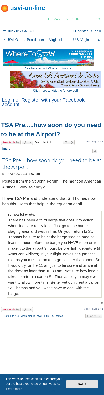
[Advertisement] (52, 347)
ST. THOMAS (50, 19)
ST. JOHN (72, 19)
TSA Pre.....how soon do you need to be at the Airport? (51, 129)
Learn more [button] (14, 389)
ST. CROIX (93, 19)
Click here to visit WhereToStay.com (48, 68)
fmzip (6, 148)
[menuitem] (29, 31)
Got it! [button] (82, 384)
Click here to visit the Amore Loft (55, 90)
